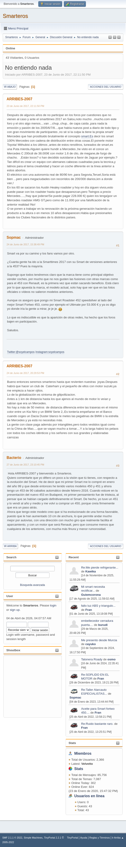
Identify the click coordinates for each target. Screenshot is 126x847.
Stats (72, 743)
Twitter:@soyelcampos (21, 352)
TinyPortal (72, 837)
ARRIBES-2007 (19, 99)
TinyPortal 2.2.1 (52, 837)
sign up (15, 609)
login (53, 605)
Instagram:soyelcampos (50, 352)
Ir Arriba (10, 546)
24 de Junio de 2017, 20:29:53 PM (25, 373)
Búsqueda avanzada (32, 585)
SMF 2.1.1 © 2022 (12, 837)
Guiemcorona (91, 594)
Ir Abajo (9, 86)
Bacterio (14, 458)
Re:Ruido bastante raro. (97, 723)
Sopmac (75, 697)
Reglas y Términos (99, 837)
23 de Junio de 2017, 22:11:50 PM (25, 106)
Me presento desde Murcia (99, 640)
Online (10, 48)
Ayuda (83, 837)
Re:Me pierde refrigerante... (99, 567)
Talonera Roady (91, 659)
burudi (103, 625)
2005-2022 (8, 842)
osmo (112, 659)
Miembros (83, 753)
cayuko (90, 644)
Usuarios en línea (89, 796)
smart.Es (87, 136)
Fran (88, 609)
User (9, 596)
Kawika (90, 571)
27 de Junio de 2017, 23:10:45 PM (25, 464)
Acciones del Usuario (105, 86)
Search (11, 557)
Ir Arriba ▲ (118, 837)
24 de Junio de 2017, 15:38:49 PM (25, 244)
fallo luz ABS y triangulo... (98, 605)
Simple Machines (33, 837)
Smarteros (15, 16)
